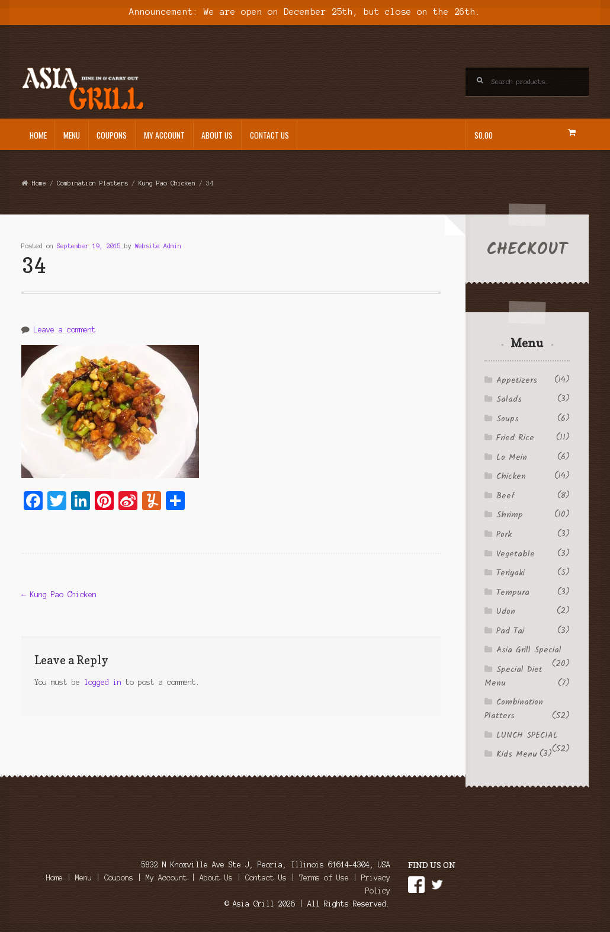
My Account (164, 135)
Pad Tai (510, 631)
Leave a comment (65, 330)
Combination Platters (92, 183)
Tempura (512, 592)
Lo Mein (511, 457)
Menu (71, 135)
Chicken (511, 476)
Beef (505, 495)
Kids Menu (516, 754)
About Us (217, 135)
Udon (505, 611)
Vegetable (515, 554)
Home (38, 135)
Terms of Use (324, 878)
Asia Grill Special (528, 649)
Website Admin (158, 245)
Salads (509, 399)
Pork (504, 534)
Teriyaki (510, 572)
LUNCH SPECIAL (527, 735)
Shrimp (509, 514)
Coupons (112, 135)
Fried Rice (515, 437)
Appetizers (516, 380)
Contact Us (269, 135)
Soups (507, 418)
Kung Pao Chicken (167, 183)
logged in (102, 682)
